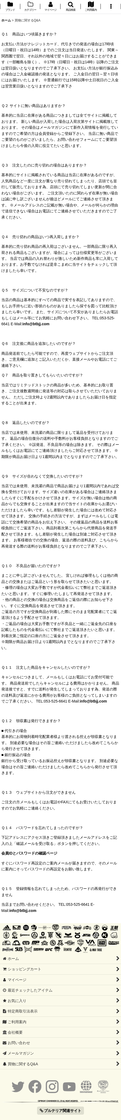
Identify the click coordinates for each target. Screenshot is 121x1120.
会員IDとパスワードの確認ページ (29, 853)
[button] (71, 7)
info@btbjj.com (36, 324)
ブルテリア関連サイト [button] (61, 1110)
